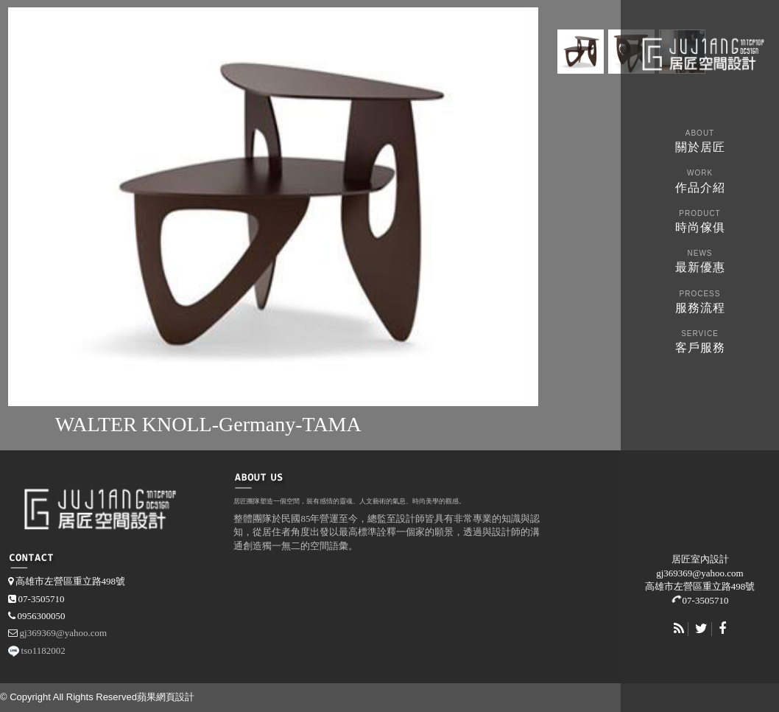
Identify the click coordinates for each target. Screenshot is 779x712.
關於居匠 (700, 139)
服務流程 (700, 300)
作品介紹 (700, 179)
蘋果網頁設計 (165, 696)
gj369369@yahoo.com (700, 573)
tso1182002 (43, 650)
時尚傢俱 (700, 220)
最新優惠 (700, 259)
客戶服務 (700, 340)
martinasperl (702, 53)
